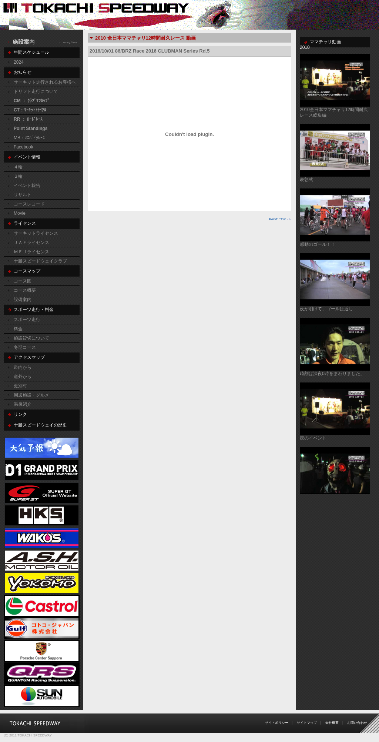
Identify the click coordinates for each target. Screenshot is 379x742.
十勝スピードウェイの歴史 (40, 425)
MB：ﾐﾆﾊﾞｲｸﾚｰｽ (29, 137)
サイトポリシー (276, 723)
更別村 (20, 385)
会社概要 (332, 723)
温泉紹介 (22, 404)
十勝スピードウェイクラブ (40, 261)
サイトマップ (307, 723)
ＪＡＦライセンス (31, 242)
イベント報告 (27, 185)
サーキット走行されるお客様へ (45, 82)
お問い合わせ (357, 723)
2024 (19, 62)
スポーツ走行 (27, 319)
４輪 (18, 167)
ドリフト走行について (36, 91)
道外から (22, 376)
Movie (20, 213)
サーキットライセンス (36, 233)
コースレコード (29, 204)
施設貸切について (31, 338)
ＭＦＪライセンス (31, 251)
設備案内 (22, 299)
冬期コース (25, 347)
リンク (20, 414)
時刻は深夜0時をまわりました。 (332, 373)
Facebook (23, 147)
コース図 (22, 281)
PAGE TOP (277, 219)
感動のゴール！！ (317, 244)
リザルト (22, 194)
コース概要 (25, 290)
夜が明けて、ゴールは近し (326, 308)
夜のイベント (313, 438)
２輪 (18, 176)
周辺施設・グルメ (31, 395)
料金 (18, 328)
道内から (22, 367)
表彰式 (306, 179)
